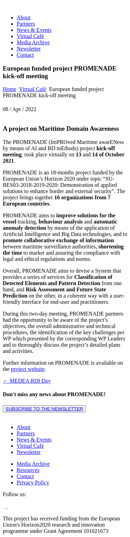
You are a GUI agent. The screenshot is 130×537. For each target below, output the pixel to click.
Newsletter (29, 49)
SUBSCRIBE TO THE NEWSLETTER (44, 408)
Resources (28, 470)
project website (28, 369)
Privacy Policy (33, 482)
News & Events (34, 30)
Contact (25, 55)
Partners (26, 24)
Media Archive (33, 42)
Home (9, 89)
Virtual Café (30, 36)
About (24, 17)
